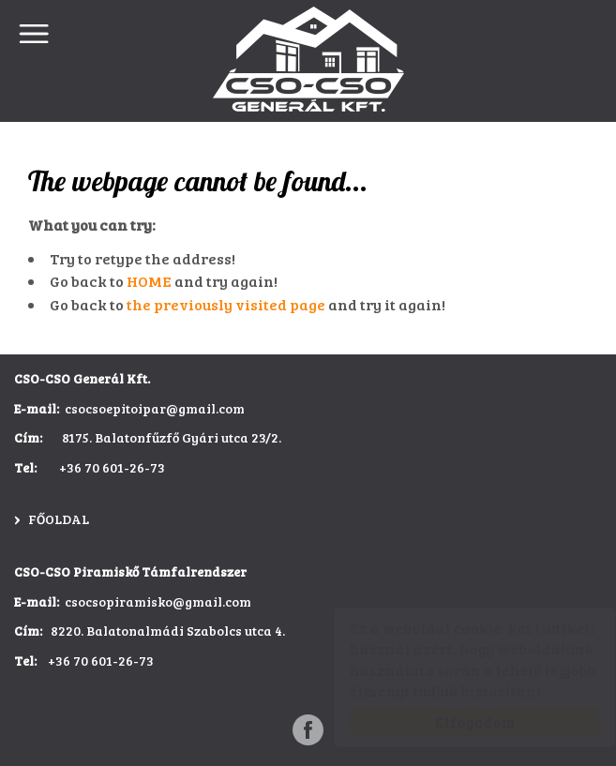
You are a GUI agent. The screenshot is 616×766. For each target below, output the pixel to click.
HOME (149, 281)
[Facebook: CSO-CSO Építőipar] (308, 729)
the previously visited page (226, 304)
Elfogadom (456, 721)
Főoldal (58, 519)
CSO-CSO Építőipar (308, 59)
